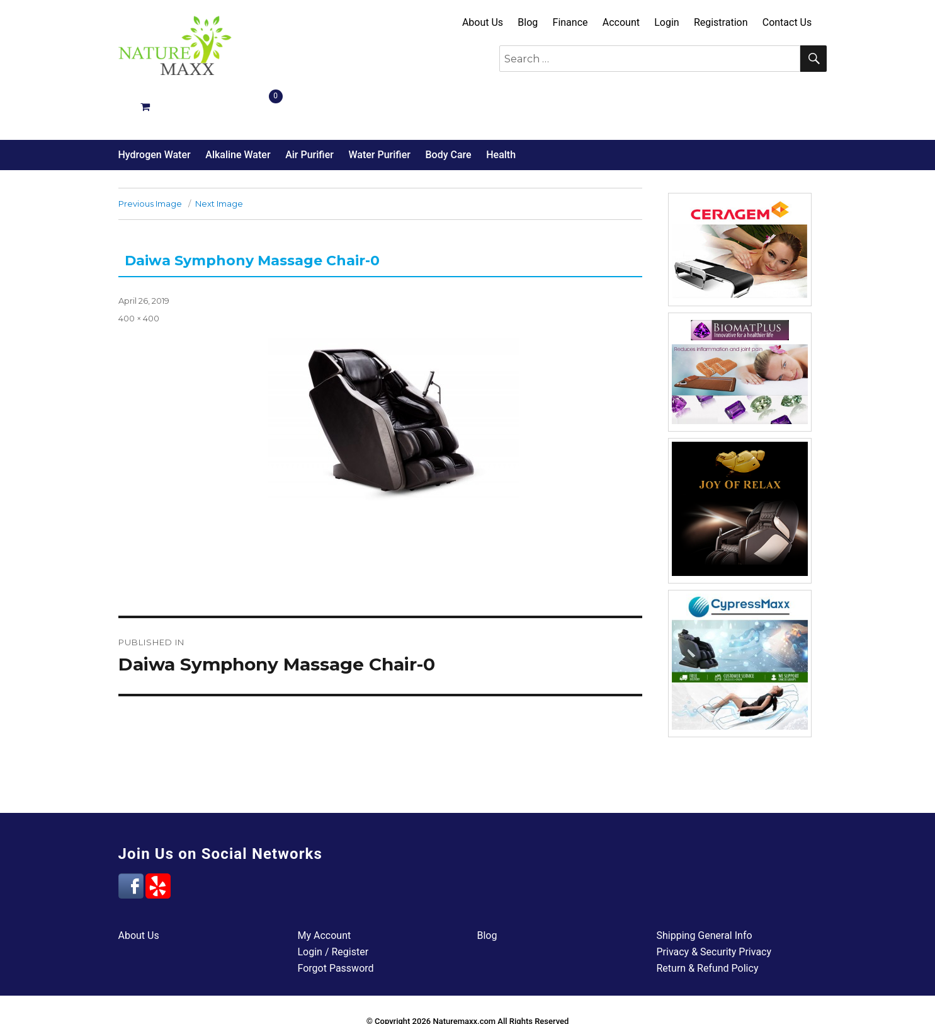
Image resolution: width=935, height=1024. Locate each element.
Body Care (448, 110)
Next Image (219, 159)
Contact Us (787, 22)
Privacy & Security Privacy (714, 907)
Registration (721, 22)
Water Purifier (379, 110)
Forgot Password (336, 923)
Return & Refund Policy (708, 923)
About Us (482, 22)
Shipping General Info (704, 891)
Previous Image (150, 159)
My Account (324, 891)
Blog (528, 22)
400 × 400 (138, 273)
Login (666, 22)
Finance (570, 22)
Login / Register (333, 907)
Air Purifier (309, 110)
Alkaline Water (237, 110)
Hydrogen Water (154, 110)
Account (621, 22)
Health (501, 110)
